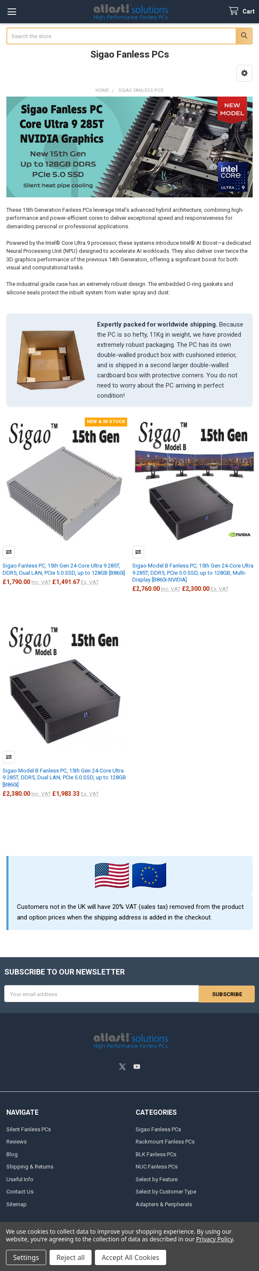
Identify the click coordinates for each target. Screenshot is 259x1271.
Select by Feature (157, 1179)
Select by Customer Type (166, 1191)
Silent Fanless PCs (28, 1129)
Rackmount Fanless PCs (165, 1141)
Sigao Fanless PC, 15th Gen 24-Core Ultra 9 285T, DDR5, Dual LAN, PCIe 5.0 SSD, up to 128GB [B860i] (64, 569)
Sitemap (16, 1204)
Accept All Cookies (130, 1257)
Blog (12, 1154)
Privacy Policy (214, 1239)
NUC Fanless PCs (157, 1166)
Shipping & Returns (29, 1166)
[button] (244, 73)
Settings (26, 1257)
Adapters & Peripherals (164, 1204)
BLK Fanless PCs (156, 1154)
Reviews (16, 1141)
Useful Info (19, 1179)
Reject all (70, 1257)
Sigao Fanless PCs (158, 1129)
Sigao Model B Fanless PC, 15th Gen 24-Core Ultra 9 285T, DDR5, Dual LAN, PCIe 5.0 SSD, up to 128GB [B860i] (64, 777)
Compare (9, 552)
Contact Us (19, 1191)
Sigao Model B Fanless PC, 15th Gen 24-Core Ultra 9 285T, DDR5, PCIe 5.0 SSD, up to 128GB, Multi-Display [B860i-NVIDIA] (192, 572)
